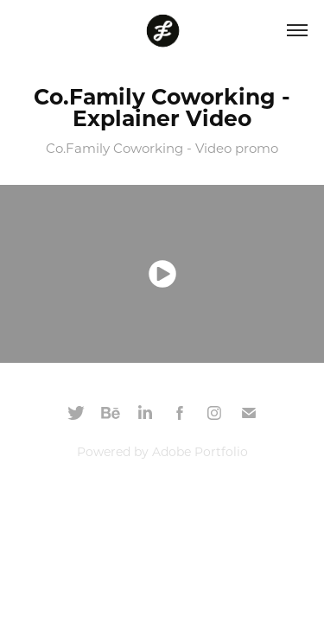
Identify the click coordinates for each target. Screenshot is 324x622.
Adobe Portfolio (200, 451)
